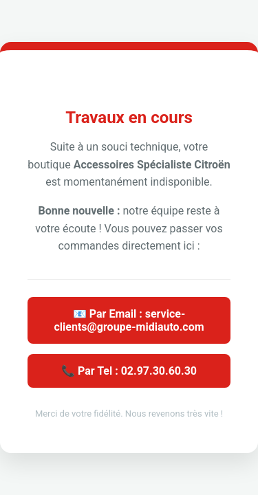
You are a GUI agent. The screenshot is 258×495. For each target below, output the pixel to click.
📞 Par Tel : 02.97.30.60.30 (129, 370)
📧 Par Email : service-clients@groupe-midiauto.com (129, 320)
